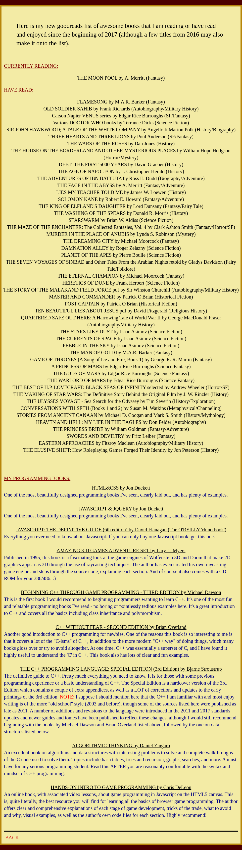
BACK (12, 837)
